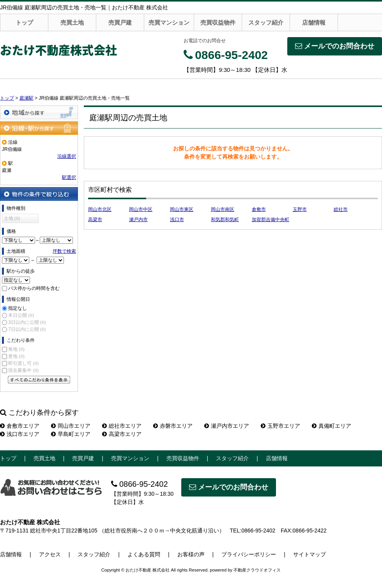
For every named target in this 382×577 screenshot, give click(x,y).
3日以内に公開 (27, 322)
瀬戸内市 (138, 219)
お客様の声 (191, 554)
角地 (16, 349)
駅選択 (69, 177)
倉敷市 (259, 209)
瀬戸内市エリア (226, 426)
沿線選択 (66, 156)
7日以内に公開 (27, 329)
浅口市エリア (19, 434)
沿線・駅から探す (39, 128)
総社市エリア (121, 426)
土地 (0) (12, 218)
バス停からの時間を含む (34, 288)
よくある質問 (143, 554)
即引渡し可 (23, 363)
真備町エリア (331, 426)
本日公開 (21, 315)
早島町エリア (70, 434)
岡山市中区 (140, 209)
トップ (24, 22)
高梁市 (95, 219)
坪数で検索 (64, 251)
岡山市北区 (99, 209)
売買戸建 (120, 22)
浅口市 (177, 219)
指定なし (17, 308)
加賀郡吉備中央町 (270, 219)
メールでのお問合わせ (334, 46)
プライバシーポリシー (248, 554)
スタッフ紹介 (265, 22)
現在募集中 (23, 370)
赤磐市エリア (173, 426)
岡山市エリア (70, 426)
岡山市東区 (181, 209)
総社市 (341, 209)
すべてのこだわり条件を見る (39, 380)
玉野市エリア (280, 426)
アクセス (50, 554)
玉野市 (300, 209)
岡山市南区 (222, 209)
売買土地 (72, 22)
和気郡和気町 (225, 219)
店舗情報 (313, 22)
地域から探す (39, 112)
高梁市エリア (121, 434)
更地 (16, 356)
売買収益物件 (217, 22)
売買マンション (169, 22)
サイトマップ (309, 554)
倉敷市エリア (19, 426)
